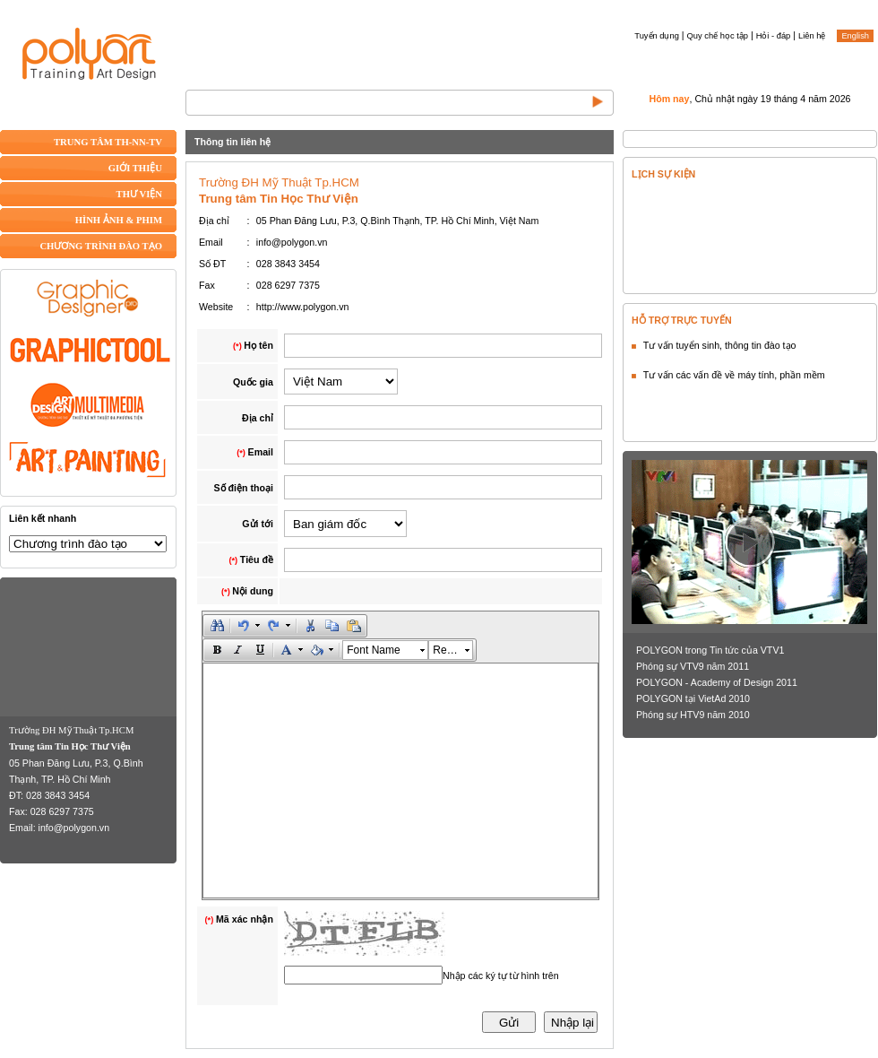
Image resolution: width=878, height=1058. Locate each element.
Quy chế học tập (717, 35)
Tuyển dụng (656, 35)
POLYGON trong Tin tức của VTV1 (710, 650)
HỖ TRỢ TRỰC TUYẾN (682, 320)
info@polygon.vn (74, 827)
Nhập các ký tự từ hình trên (501, 975)
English (855, 35)
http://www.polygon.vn (302, 306)
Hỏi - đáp (773, 35)
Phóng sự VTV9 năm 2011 (692, 666)
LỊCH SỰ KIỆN (663, 174)
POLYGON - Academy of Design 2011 (716, 682)
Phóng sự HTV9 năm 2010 (693, 714)
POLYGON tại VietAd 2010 (693, 698)
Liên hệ (811, 35)
